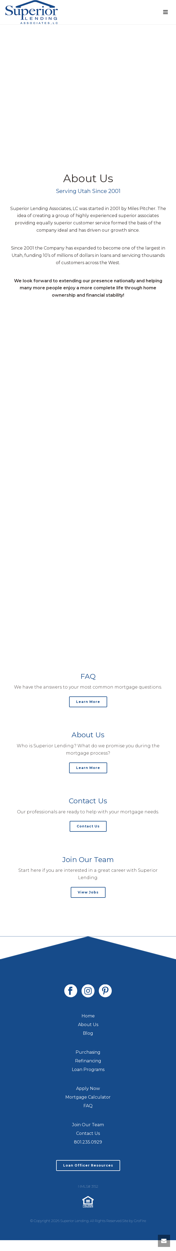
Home (88, 1016)
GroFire (140, 1221)
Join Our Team (88, 1124)
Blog (88, 1033)
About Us (88, 1024)
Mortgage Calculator (88, 1097)
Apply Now (88, 1088)
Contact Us (88, 1133)
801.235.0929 (88, 1142)
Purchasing (88, 1052)
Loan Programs (88, 1069)
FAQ (88, 1105)
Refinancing (88, 1060)
